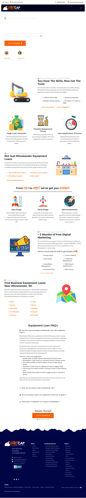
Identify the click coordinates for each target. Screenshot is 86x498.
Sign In (7, 2)
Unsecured (49, 454)
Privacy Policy (27, 487)
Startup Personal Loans (52, 446)
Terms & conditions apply (46, 273)
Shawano (13, 315)
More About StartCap (50, 107)
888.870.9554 (18, 458)
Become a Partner (17, 2)
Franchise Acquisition (51, 466)
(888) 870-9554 (61, 2)
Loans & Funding (70, 468)
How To (67, 462)
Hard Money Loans (15, 176)
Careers (42, 487)
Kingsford (34, 308)
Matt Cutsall (7, 58)
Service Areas (35, 487)
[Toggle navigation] (81, 8)
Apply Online (35, 452)
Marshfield (34, 315)
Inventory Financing (51, 464)
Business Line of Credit (38, 173)
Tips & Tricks (35, 448)
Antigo (33, 302)
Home (34, 446)
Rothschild (13, 308)
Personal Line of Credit (52, 450)
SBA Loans (34, 176)
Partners (34, 456)
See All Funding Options (15, 180)
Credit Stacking (50, 456)
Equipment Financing (52, 462)
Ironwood (34, 312)
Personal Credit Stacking (52, 448)
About (34, 450)
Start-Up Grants (69, 476)
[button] (43, 332)
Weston (33, 305)
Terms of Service (8, 487)
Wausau (12, 305)
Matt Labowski (21, 58)
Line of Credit (49, 458)
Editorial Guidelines (18, 487)
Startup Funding (50, 452)
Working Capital (50, 460)
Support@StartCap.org (76, 2)
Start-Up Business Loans (17, 173)
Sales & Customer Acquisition (68, 472)
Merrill (12, 302)
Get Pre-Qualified (15, 43)
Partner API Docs (49, 487)
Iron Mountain (14, 312)
